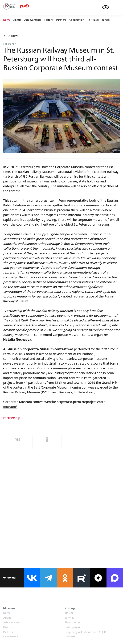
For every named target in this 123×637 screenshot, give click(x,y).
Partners (61, 20)
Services (69, 618)
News (6, 613)
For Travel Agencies (99, 20)
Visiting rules (72, 627)
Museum (9, 608)
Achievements (32, 20)
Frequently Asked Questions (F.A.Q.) (86, 632)
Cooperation (76, 20)
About (17, 20)
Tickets (69, 613)
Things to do (72, 623)
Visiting (70, 608)
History (48, 20)
